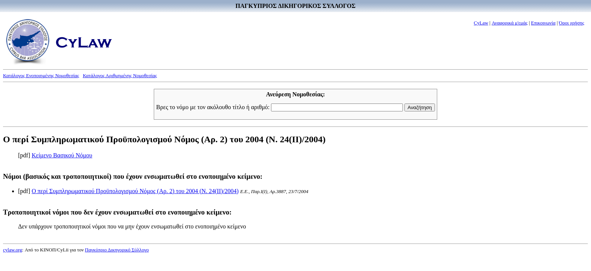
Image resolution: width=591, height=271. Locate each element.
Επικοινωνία (543, 23)
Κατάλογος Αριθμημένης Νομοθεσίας (120, 75)
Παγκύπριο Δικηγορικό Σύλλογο (117, 250)
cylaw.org (12, 250)
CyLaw (481, 23)
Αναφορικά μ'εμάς (509, 23)
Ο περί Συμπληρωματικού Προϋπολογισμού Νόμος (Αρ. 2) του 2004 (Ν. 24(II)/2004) (135, 191)
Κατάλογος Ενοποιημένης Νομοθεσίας (41, 75)
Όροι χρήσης (571, 23)
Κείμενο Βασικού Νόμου (62, 155)
